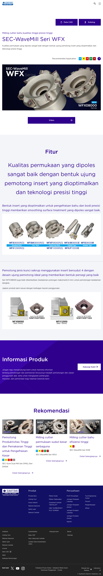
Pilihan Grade (53, 496)
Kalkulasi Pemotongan (9, 558)
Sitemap (70, 535)
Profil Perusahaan (72, 496)
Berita (69, 531)
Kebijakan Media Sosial (60, 568)
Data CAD (67, 22)
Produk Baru (32, 496)
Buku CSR (31, 535)
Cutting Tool (32, 499)
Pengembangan (90, 505)
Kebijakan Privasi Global (43, 568)
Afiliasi (87, 508)
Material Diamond (34, 506)
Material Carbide (33, 512)
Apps (4, 555)
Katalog (89, 22)
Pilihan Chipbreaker (55, 499)
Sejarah (69, 522)
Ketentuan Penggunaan (48, 570)
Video (61, 120)
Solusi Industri (32, 502)
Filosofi (87, 501)
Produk (32, 490)
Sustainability (32, 531)
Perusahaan (73, 490)
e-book (4, 548)
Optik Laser (32, 509)
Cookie (59, 570)
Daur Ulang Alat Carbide (36, 538)
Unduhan (5, 531)
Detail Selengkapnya (22, 473)
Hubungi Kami (90, 367)
